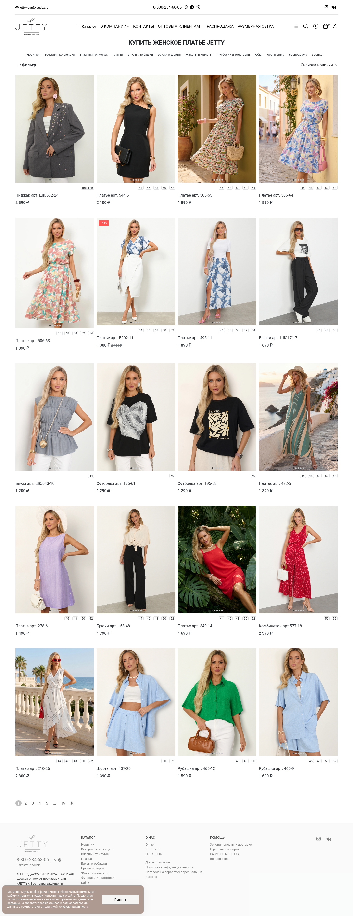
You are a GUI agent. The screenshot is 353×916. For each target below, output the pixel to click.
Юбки (85, 883)
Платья (86, 859)
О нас (150, 844)
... (54, 803)
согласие (13, 903)
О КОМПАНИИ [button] (114, 26)
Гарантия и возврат (224, 849)
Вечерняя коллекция (96, 849)
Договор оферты (158, 862)
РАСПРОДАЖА (220, 26)
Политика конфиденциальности (170, 867)
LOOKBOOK (154, 854)
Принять (120, 899)
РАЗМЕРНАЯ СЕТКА (256, 26)
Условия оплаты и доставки (231, 844)
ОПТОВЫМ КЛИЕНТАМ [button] (180, 26)
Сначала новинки (319, 65)
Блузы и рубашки (94, 863)
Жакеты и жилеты (94, 873)
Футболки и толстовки (97, 878)
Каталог (86, 26)
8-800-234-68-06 (167, 7)
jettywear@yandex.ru (32, 7)
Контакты (153, 849)
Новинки (87, 844)
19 (63, 803)
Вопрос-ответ (220, 859)
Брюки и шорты (93, 868)
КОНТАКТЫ (143, 26)
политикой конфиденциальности (65, 906)
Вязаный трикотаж (95, 854)
